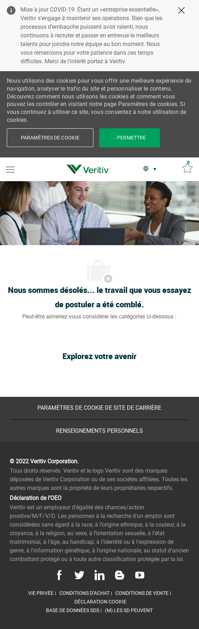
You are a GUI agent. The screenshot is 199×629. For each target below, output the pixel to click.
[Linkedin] (99, 574)
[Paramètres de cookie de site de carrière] (99, 408)
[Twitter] (79, 574)
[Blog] (119, 574)
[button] (50, 137)
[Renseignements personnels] (99, 431)
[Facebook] (60, 574)
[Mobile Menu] (10, 169)
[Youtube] (139, 574)
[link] (89, 169)
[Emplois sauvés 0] (187, 167)
